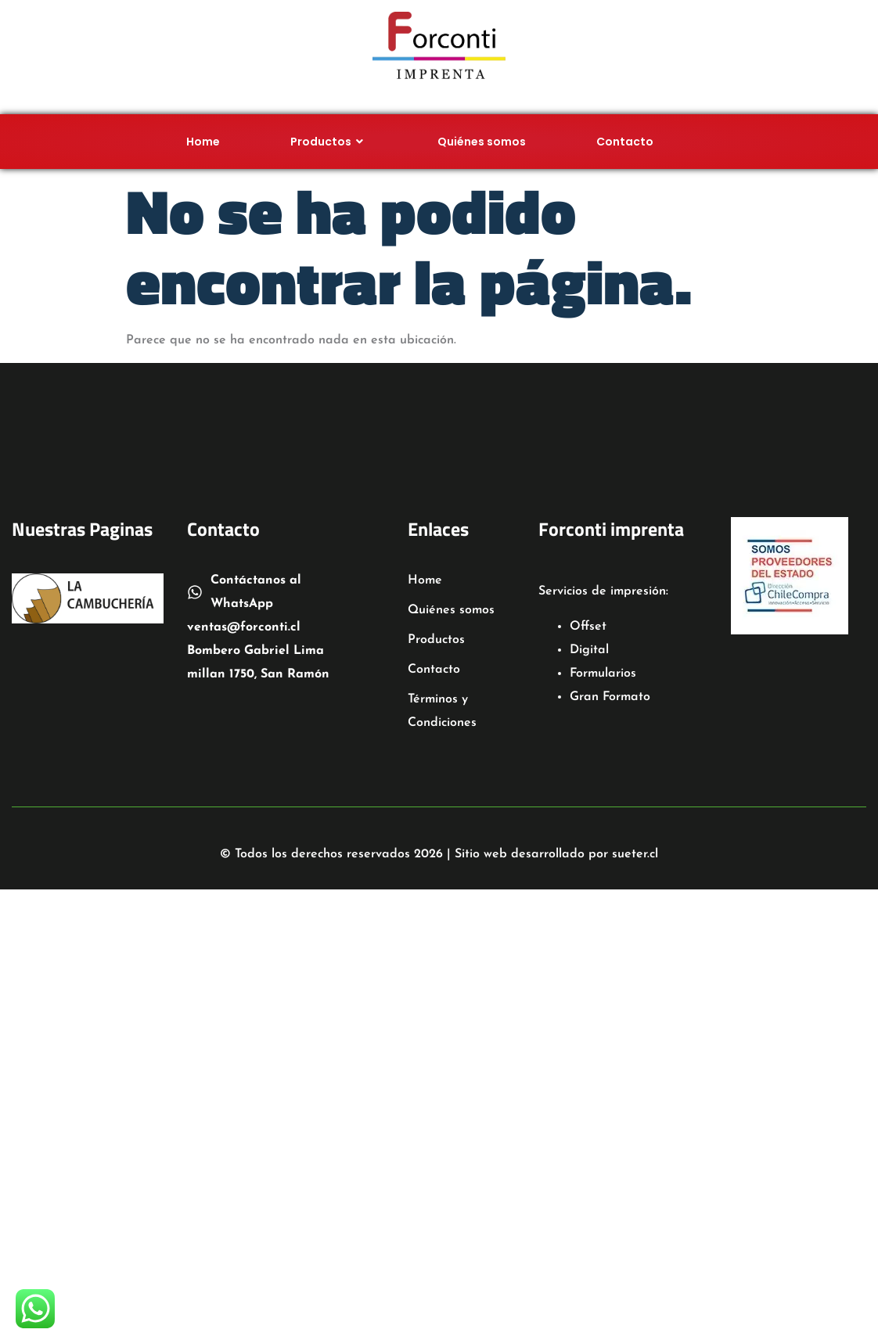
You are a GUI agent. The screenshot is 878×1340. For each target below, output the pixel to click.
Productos (328, 141)
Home (203, 141)
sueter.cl (635, 854)
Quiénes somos (481, 141)
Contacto (624, 141)
